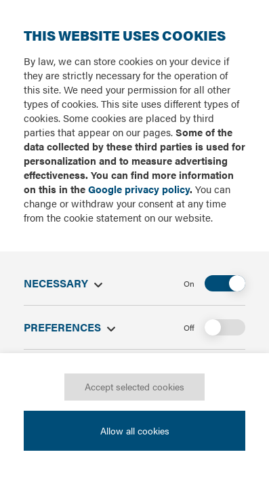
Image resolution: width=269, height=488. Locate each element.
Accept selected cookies (134, 386)
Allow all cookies (134, 429)
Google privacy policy (139, 189)
